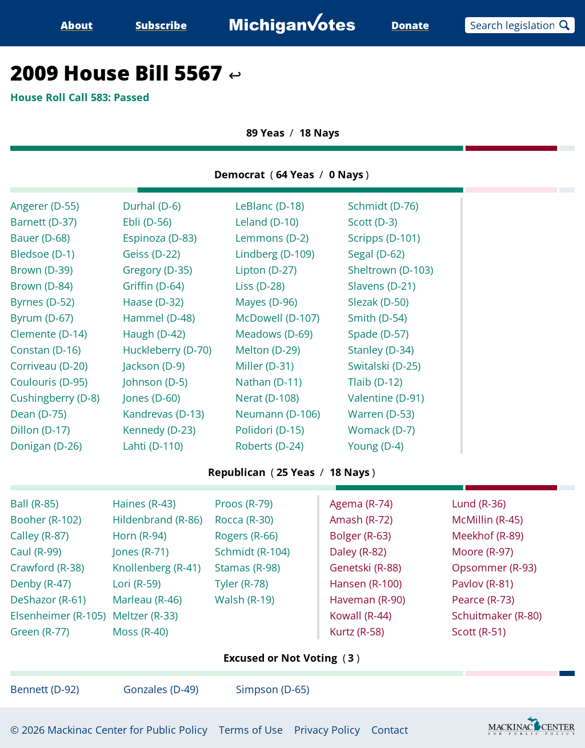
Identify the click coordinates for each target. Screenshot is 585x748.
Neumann (277, 414)
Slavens (381, 286)
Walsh (244, 599)
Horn (139, 535)
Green (39, 631)
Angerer (44, 206)
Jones (151, 398)
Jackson (154, 366)
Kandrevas (163, 414)
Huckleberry (167, 350)
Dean (38, 414)
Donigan (46, 446)
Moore (482, 551)
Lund (479, 503)
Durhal (152, 206)
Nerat (267, 398)
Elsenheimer (58, 615)
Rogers (246, 535)
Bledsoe (42, 254)
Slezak (378, 302)
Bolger (360, 535)
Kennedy (159, 430)
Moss (140, 631)
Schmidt (383, 206)
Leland (266, 222)
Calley (39, 535)
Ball (34, 503)
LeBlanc (269, 206)
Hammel (159, 318)
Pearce (483, 599)
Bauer (40, 238)
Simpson (272, 689)
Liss (260, 286)
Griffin (153, 286)
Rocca (244, 519)
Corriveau (48, 366)
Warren (381, 414)
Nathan (268, 382)
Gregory (157, 270)
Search (564, 25)
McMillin (487, 519)
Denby (40, 583)
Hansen (366, 583)
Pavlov (482, 583)
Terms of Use (251, 730)
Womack (381, 430)
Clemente (48, 334)
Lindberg (274, 254)
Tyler (241, 583)
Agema (361, 503)
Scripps (384, 238)
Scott (372, 222)
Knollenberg (157, 567)
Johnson (155, 382)
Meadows (273, 334)
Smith (377, 318)
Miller (264, 366)
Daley (358, 551)
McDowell (277, 318)
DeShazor (48, 599)
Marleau (147, 599)
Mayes (266, 302)
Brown (41, 270)
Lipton (265, 270)
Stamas (247, 567)
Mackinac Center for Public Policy (127, 730)
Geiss (151, 254)
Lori (137, 583)
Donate (410, 25)
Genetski (365, 567)
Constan (45, 350)
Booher (45, 519)
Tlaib (375, 382)
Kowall (360, 615)
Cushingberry (54, 398)
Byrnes (42, 302)
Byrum (41, 318)
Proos (244, 503)
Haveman (367, 599)
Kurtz (357, 631)
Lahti (153, 446)
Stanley (381, 350)
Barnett (43, 222)
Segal (376, 254)
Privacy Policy (327, 730)
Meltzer (145, 615)
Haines (144, 503)
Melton (267, 350)
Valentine (386, 398)
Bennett (44, 689)
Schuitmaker (497, 615)
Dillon (40, 430)
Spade (378, 334)
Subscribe (161, 25)
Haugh (154, 334)
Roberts (269, 446)
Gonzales (160, 689)
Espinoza (160, 238)
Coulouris (48, 382)
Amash (361, 519)
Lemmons (271, 238)
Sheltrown (390, 270)
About (77, 25)
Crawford (47, 567)
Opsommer (494, 567)
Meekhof (487, 535)
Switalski (384, 366)
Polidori (269, 430)
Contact (389, 730)
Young (375, 446)
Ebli (147, 222)
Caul (35, 551)
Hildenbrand (157, 519)
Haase (153, 302)
